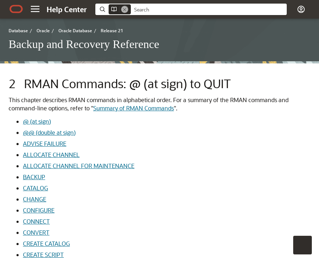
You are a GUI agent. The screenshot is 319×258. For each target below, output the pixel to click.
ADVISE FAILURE (44, 143)
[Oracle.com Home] (16, 8)
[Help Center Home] (67, 9)
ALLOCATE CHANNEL (51, 154)
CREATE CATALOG (46, 243)
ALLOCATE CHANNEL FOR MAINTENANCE (78, 165)
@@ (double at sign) (49, 132)
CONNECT (36, 221)
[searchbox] (209, 10)
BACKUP (34, 177)
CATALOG (35, 188)
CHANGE (34, 199)
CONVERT (36, 232)
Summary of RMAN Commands (133, 108)
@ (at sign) (37, 121)
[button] (35, 9)
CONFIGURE (38, 210)
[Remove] (125, 9)
